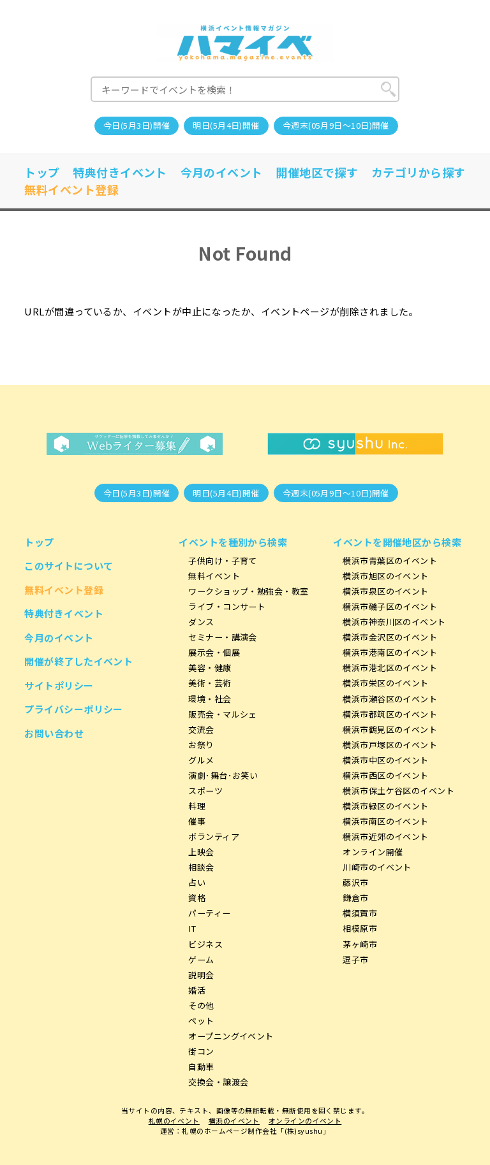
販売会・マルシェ (222, 714)
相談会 (201, 867)
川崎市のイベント (377, 867)
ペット (201, 1021)
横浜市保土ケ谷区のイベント (398, 791)
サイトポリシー (58, 685)
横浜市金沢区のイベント (390, 637)
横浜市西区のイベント (386, 775)
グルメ (201, 760)
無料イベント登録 (71, 189)
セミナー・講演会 (222, 637)
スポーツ (205, 791)
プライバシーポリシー (73, 709)
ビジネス (205, 944)
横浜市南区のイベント (386, 821)
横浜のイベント (234, 1120)
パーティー (209, 913)
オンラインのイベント (305, 1120)
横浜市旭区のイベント (386, 576)
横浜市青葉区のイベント (390, 560)
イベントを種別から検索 (233, 542)
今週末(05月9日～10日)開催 (336, 125)
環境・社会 (209, 699)
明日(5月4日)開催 (226, 125)
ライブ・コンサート (226, 606)
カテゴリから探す (418, 172)
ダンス (201, 622)
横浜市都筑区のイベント (390, 714)
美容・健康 (209, 668)
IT (192, 928)
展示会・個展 (214, 652)
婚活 (196, 990)
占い (196, 882)
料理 (196, 806)
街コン (201, 1051)
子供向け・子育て (222, 560)
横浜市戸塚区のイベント (390, 745)
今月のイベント (222, 172)
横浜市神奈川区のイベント (394, 622)
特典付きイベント (120, 172)
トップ (41, 172)
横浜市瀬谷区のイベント (390, 699)
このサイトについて (68, 565)
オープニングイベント (231, 1036)
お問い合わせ (54, 733)
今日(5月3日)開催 (136, 125)
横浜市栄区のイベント (386, 683)
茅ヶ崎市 (360, 944)
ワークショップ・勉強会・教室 (248, 591)
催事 (196, 821)
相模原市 (360, 928)
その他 (201, 1005)
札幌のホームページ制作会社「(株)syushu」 (256, 1131)
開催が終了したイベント (78, 661)
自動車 (201, 1066)
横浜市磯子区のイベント (390, 606)
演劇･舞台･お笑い (223, 775)
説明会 (201, 975)
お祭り (201, 745)
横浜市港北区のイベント (390, 668)
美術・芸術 (209, 683)
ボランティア (213, 836)
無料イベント (214, 576)
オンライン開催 (373, 852)
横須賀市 (360, 913)
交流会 (201, 729)
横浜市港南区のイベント (390, 652)
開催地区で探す (317, 172)
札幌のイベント (174, 1120)
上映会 (201, 852)
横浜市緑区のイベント (386, 806)
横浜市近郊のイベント (386, 836)
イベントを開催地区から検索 (397, 542)
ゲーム (201, 959)
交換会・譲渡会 (218, 1082)
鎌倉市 (355, 898)
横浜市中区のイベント (386, 760)
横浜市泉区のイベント (386, 591)
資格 (196, 898)
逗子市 (355, 959)
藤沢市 (355, 882)
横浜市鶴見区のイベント (390, 729)
